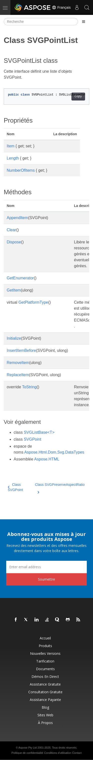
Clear (11, 230)
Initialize (14, 338)
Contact (77, 752)
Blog (45, 707)
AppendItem (17, 218)
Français (61, 7)
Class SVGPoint (15, 487)
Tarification (45, 661)
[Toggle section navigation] (83, 22)
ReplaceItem (18, 375)
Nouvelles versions (45, 653)
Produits (45, 645)
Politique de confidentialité (27, 752)
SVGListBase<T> (39, 432)
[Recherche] (41, 21)
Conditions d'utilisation (57, 752)
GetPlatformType (33, 302)
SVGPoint (32, 439)
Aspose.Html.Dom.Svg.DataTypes (54, 452)
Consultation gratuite (45, 692)
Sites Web (45, 715)
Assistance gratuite (45, 684)
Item (10, 146)
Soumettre (46, 579)
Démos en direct (45, 676)
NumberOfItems (21, 170)
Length (13, 158)
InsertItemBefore (21, 350)
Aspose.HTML (46, 459)
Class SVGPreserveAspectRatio (60, 488)
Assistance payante (45, 699)
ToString (29, 387)
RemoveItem (18, 363)
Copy (78, 96)
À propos (45, 722)
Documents (45, 668)
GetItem (14, 290)
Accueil (45, 638)
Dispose (14, 242)
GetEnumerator (20, 278)
